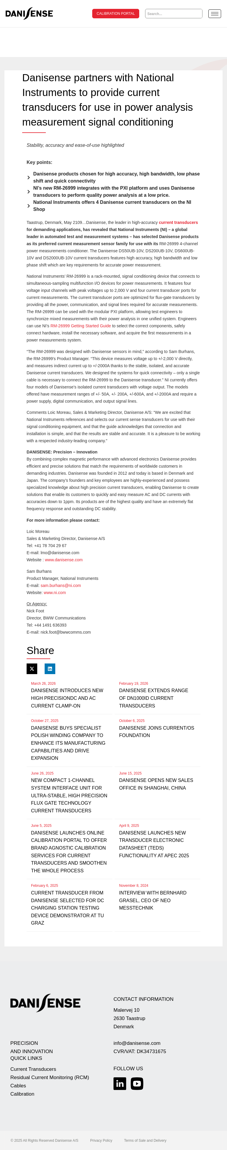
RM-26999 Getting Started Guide (81, 325)
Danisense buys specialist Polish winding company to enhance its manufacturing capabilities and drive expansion (68, 742)
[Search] (197, 13)
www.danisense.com (64, 559)
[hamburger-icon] (214, 13)
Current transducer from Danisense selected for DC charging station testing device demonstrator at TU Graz (67, 907)
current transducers (178, 222)
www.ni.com (55, 592)
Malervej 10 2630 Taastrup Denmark (129, 1018)
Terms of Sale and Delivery (145, 1140)
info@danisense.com (137, 1043)
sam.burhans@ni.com (60, 585)
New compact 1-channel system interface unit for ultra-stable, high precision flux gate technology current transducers (69, 795)
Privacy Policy (101, 1140)
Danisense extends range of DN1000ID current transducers (153, 698)
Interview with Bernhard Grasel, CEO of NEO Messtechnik (153, 900)
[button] (32, 668)
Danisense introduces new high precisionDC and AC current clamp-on (67, 698)
